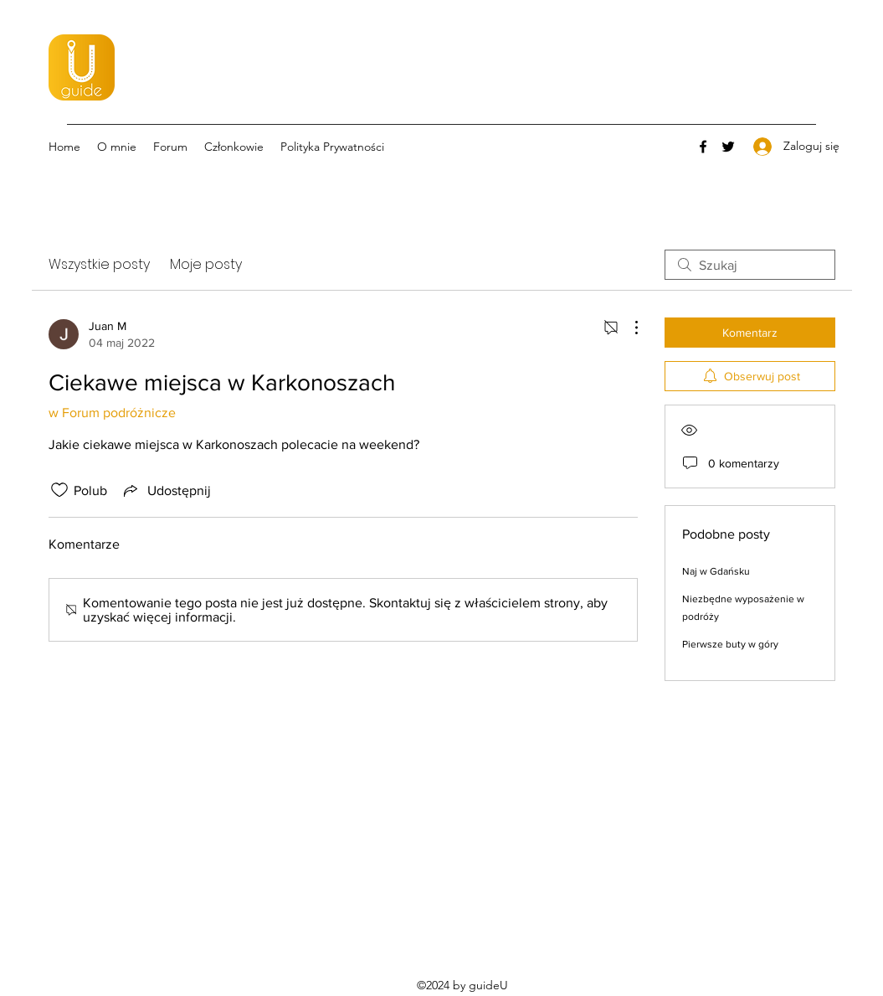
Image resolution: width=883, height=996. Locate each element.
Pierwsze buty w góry (730, 644)
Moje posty (206, 264)
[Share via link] (166, 490)
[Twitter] (728, 146)
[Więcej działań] (628, 327)
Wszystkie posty (99, 264)
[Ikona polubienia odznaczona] (59, 490)
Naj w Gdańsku (716, 571)
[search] (750, 265)
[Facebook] (703, 146)
